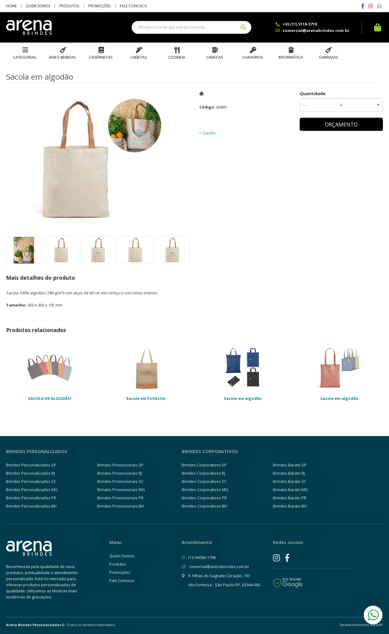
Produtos (69, 6)
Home (11, 6)
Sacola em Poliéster (146, 398)
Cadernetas (101, 57)
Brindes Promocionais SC (120, 481)
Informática (290, 57)
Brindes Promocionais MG (121, 489)
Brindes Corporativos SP (204, 465)
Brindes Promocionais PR (120, 498)
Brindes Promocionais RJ (119, 473)
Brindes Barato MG (290, 489)
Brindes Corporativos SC (204, 481)
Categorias (24, 57)
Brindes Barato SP (289, 465)
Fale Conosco (133, 6)
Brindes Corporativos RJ (203, 473)
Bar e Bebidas (62, 57)
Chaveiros (252, 57)
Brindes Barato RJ (289, 473)
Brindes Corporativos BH (204, 506)
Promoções (99, 6)
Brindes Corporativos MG (205, 489)
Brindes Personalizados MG (32, 489)
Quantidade (312, 93)
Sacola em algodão (243, 398)
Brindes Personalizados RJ (30, 473)
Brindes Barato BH (290, 506)
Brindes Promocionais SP (120, 465)
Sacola (209, 133)
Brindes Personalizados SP (31, 465)
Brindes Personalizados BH (31, 506)
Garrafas (328, 57)
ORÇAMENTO (341, 124)
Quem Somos (38, 6)
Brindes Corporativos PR (204, 498)
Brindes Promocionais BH (120, 506)
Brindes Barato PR (289, 498)
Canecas (214, 57)
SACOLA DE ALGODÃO (49, 398)
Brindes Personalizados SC (31, 481)
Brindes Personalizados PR (31, 498)
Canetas (138, 57)
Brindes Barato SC (289, 481)
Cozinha (176, 57)
